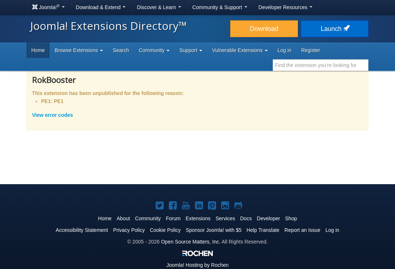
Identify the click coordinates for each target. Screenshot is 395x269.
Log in (284, 50)
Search (121, 50)
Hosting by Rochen (197, 265)
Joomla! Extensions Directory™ (108, 25)
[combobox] (320, 65)
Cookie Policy (165, 230)
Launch (334, 28)
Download (264, 28)
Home (38, 50)
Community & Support (219, 7)
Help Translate (263, 230)
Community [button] (154, 50)
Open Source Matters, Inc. (190, 242)
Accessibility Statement (82, 230)
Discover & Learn (159, 7)
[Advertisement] (197, 162)
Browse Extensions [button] (79, 50)
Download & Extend (101, 7)
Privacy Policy (129, 230)
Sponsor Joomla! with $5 (214, 230)
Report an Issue (302, 230)
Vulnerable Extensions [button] (240, 50)
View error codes (52, 115)
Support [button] (190, 50)
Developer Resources (286, 7)
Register (310, 50)
